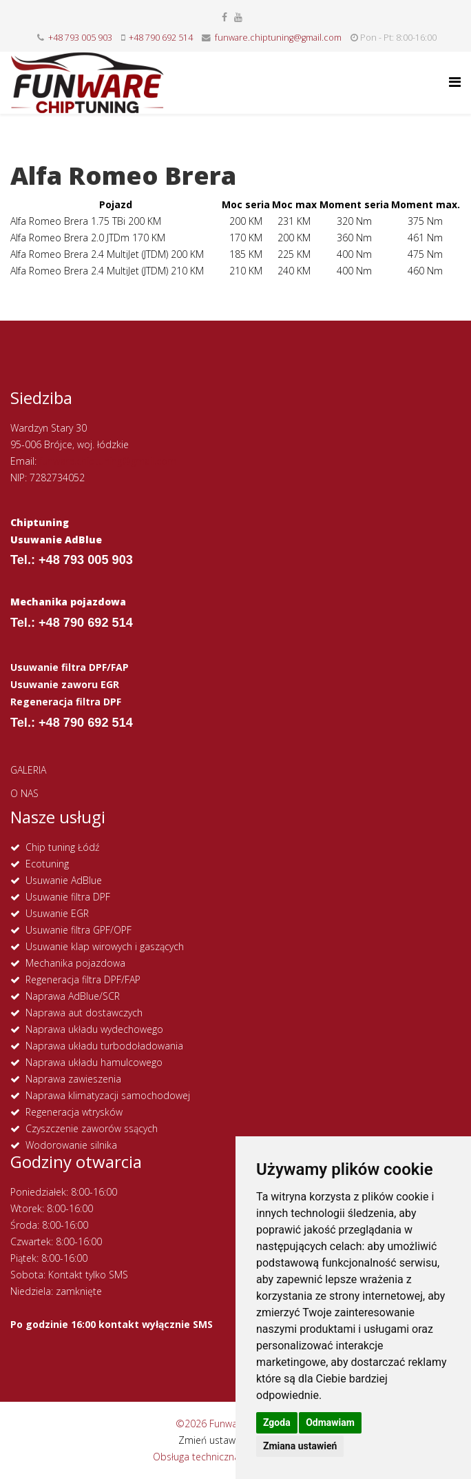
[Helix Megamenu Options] (455, 82)
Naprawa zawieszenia (73, 1078)
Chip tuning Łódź (62, 847)
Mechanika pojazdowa (75, 962)
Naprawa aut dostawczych (84, 1012)
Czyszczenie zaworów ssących (91, 1128)
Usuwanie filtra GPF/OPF (78, 929)
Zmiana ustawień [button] (300, 1445)
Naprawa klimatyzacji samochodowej (107, 1095)
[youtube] (238, 16)
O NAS (24, 793)
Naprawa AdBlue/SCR (72, 996)
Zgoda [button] (277, 1422)
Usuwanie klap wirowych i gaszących (104, 946)
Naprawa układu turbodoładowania (104, 1045)
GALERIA (28, 769)
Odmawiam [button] (330, 1422)
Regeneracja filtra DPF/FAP (82, 979)
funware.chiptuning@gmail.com (278, 37)
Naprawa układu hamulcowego (94, 1062)
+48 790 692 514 (161, 37)
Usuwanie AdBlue (63, 880)
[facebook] (224, 16)
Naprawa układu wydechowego (94, 1029)
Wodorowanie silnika (71, 1144)
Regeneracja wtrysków (74, 1111)
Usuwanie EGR (57, 913)
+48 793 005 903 (80, 37)
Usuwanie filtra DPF (67, 896)
